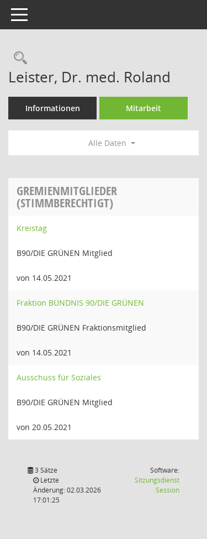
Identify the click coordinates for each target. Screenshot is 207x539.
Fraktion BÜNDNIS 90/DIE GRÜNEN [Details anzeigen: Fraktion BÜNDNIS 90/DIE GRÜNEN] (80, 302)
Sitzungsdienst (157, 485)
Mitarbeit (143, 108)
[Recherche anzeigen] (17, 58)
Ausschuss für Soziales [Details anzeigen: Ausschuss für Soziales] (59, 377)
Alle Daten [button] (111, 143)
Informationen (52, 108)
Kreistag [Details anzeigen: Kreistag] (32, 228)
